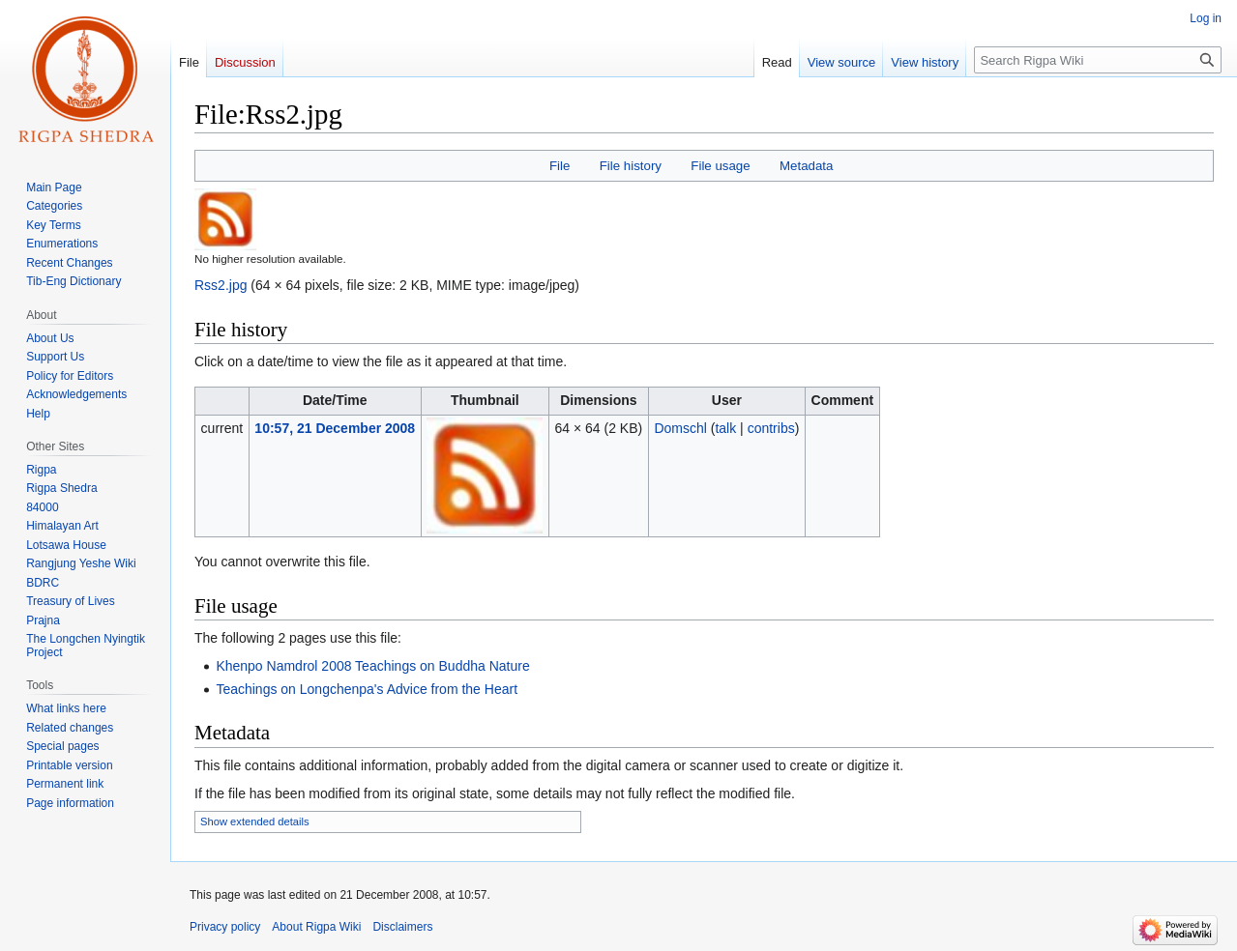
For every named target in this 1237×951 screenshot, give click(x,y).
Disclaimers (402, 927)
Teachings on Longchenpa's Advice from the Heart (366, 689)
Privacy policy (225, 927)
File (559, 165)
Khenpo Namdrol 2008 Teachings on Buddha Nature (372, 666)
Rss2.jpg (220, 285)
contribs (771, 428)
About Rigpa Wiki (316, 927)
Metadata (806, 165)
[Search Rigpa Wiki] (1098, 59)
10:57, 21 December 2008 (334, 428)
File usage (720, 165)
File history (631, 165)
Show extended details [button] (254, 821)
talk (725, 428)
